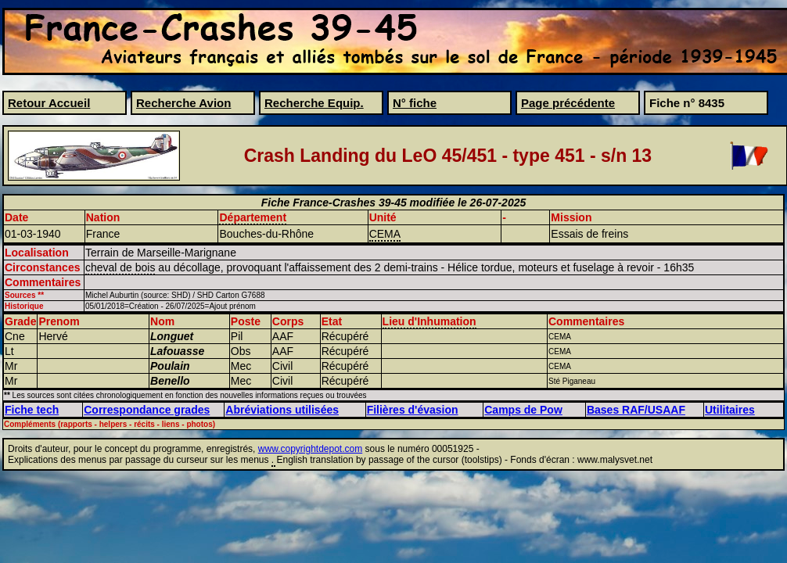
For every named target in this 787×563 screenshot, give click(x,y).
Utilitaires (730, 409)
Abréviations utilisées (282, 409)
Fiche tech (32, 409)
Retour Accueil (49, 102)
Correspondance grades (147, 409)
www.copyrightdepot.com (310, 448)
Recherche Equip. (314, 102)
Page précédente (568, 102)
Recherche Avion (183, 102)
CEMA (385, 234)
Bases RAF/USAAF (636, 409)
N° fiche (415, 102)
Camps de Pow (523, 409)
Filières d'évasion (412, 409)
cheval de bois (120, 267)
